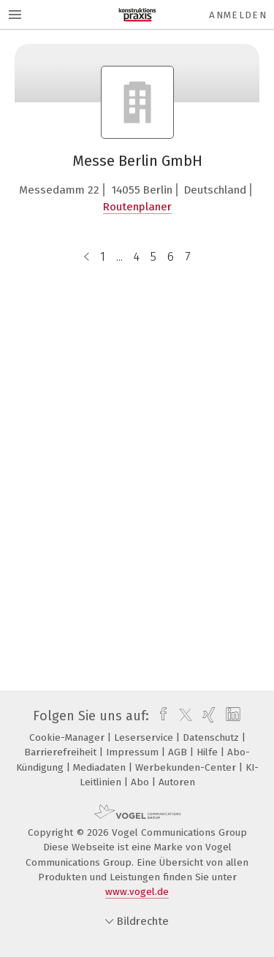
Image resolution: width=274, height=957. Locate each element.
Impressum (133, 752)
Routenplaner (137, 206)
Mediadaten (101, 767)
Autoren (177, 782)
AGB (179, 752)
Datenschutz (212, 737)
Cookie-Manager (68, 737)
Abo (141, 782)
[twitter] (182, 716)
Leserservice (145, 737)
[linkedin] (231, 716)
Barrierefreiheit (61, 752)
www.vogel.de (137, 891)
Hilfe (209, 752)
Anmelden (238, 15)
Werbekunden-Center (187, 767)
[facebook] (160, 716)
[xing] (207, 716)
